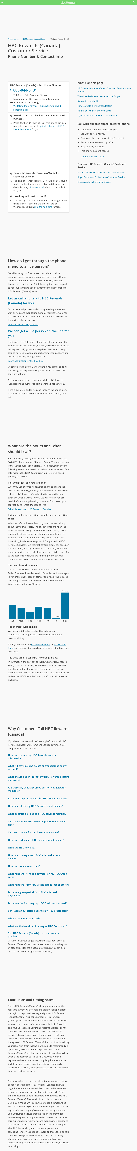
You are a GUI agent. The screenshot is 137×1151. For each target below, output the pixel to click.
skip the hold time (43, 206)
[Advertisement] (38, 150)
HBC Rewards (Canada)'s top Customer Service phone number (104, 90)
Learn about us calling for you (23, 324)
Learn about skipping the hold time (25, 360)
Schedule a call (20, 109)
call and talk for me (40, 644)
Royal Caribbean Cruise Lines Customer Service (101, 177)
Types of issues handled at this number (97, 115)
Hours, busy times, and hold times (94, 110)
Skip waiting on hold (50, 105)
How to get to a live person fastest (94, 105)
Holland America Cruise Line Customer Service (100, 172)
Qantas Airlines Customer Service (94, 182)
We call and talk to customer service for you (99, 96)
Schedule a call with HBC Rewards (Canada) (29, 509)
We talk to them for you (25, 105)
